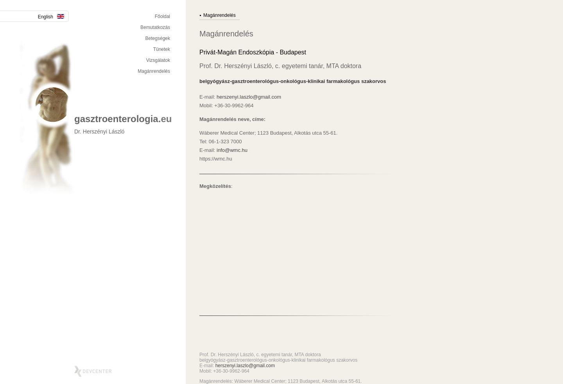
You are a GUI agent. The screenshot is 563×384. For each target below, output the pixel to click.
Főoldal (162, 16)
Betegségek (157, 38)
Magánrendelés (154, 71)
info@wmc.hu (232, 150)
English (51, 17)
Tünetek (161, 49)
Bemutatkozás (155, 27)
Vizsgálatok (158, 60)
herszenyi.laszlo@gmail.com (249, 97)
